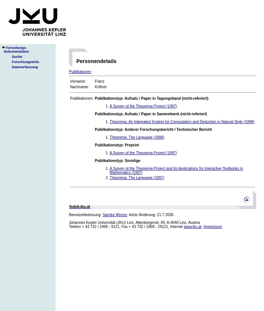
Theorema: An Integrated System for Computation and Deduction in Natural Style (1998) (182, 122)
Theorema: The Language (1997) (137, 178)
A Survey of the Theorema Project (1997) (143, 106)
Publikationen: (81, 98)
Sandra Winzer (115, 215)
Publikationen (80, 72)
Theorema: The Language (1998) (137, 137)
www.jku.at (193, 227)
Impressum (213, 227)
